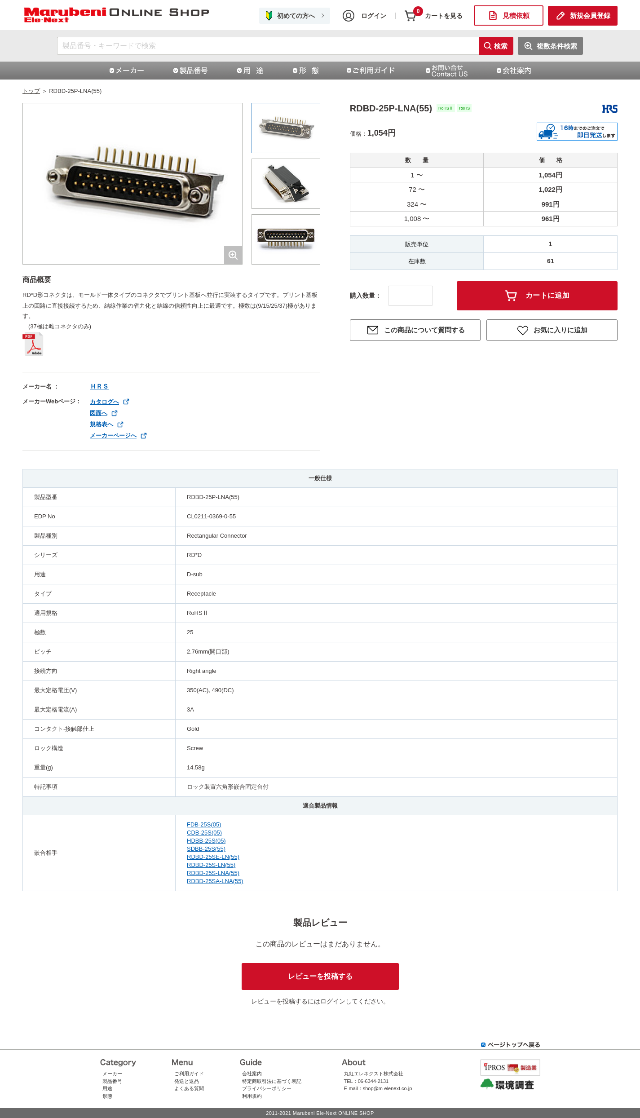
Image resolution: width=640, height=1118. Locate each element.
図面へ (98, 413)
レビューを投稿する (320, 976)
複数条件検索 (557, 46)
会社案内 (252, 1073)
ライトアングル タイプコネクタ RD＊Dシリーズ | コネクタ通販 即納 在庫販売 (116, 15)
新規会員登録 (590, 15)
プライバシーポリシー (266, 1088)
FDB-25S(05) (204, 824)
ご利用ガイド (189, 1073)
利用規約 (252, 1096)
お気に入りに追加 (560, 330)
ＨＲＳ (99, 386)
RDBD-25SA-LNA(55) (215, 881)
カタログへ (104, 401)
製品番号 (112, 1081)
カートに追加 (547, 295)
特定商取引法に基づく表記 (271, 1081)
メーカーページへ (113, 435)
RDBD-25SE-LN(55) (213, 856)
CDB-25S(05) (204, 832)
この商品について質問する (424, 330)
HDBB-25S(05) (206, 840)
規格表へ (101, 424)
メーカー (112, 1073)
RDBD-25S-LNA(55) (213, 873)
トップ (31, 91)
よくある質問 (189, 1088)
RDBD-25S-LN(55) (211, 865)
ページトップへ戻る (510, 1044)
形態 (107, 1096)
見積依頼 (516, 15)
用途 (107, 1088)
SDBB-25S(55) (206, 848)
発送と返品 (186, 1081)
